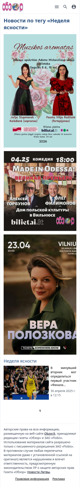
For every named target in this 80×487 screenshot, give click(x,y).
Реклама (58, 479)
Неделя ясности (20, 361)
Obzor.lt (49, 433)
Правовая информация (32, 479)
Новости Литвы (38, 472)
